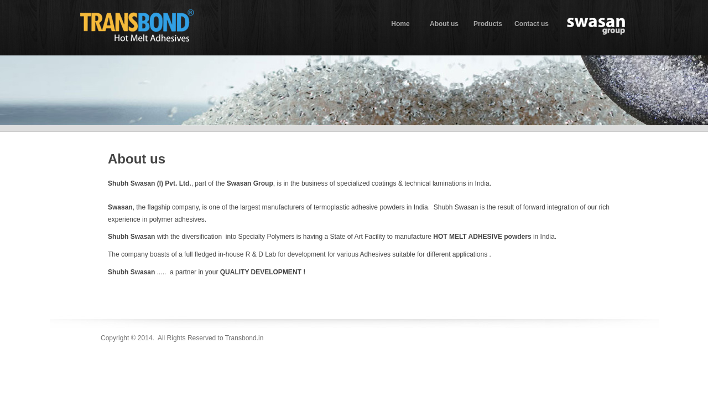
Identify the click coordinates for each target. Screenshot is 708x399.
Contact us (531, 24)
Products (487, 24)
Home (400, 24)
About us (444, 24)
